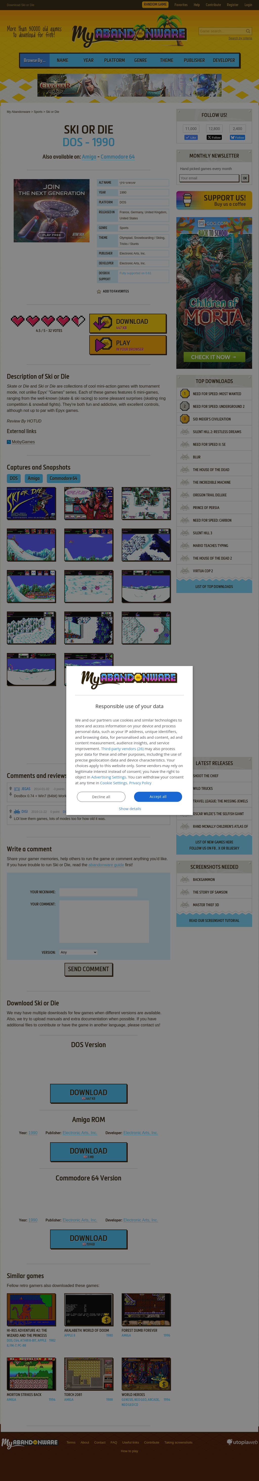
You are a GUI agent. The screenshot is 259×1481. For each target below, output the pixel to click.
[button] (129, 808)
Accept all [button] (158, 796)
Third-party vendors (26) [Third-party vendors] (122, 748)
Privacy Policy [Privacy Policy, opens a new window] (141, 782)
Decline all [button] (101, 796)
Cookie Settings (113, 782)
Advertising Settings (108, 776)
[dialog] (129, 740)
